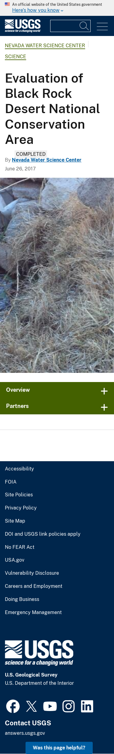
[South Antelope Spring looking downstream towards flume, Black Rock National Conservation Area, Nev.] (57, 275)
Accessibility (19, 469)
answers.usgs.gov (25, 733)
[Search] (84, 26)
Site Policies (19, 495)
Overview (18, 390)
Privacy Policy (21, 508)
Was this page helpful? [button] (59, 748)
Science (15, 56)
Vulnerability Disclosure (32, 573)
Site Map (15, 521)
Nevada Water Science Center (45, 45)
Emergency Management (33, 612)
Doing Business (22, 599)
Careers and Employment (33, 586)
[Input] (70, 26)
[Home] (22, 31)
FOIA (10, 482)
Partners (17, 406)
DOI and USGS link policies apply (43, 534)
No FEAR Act (19, 547)
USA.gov (14, 560)
